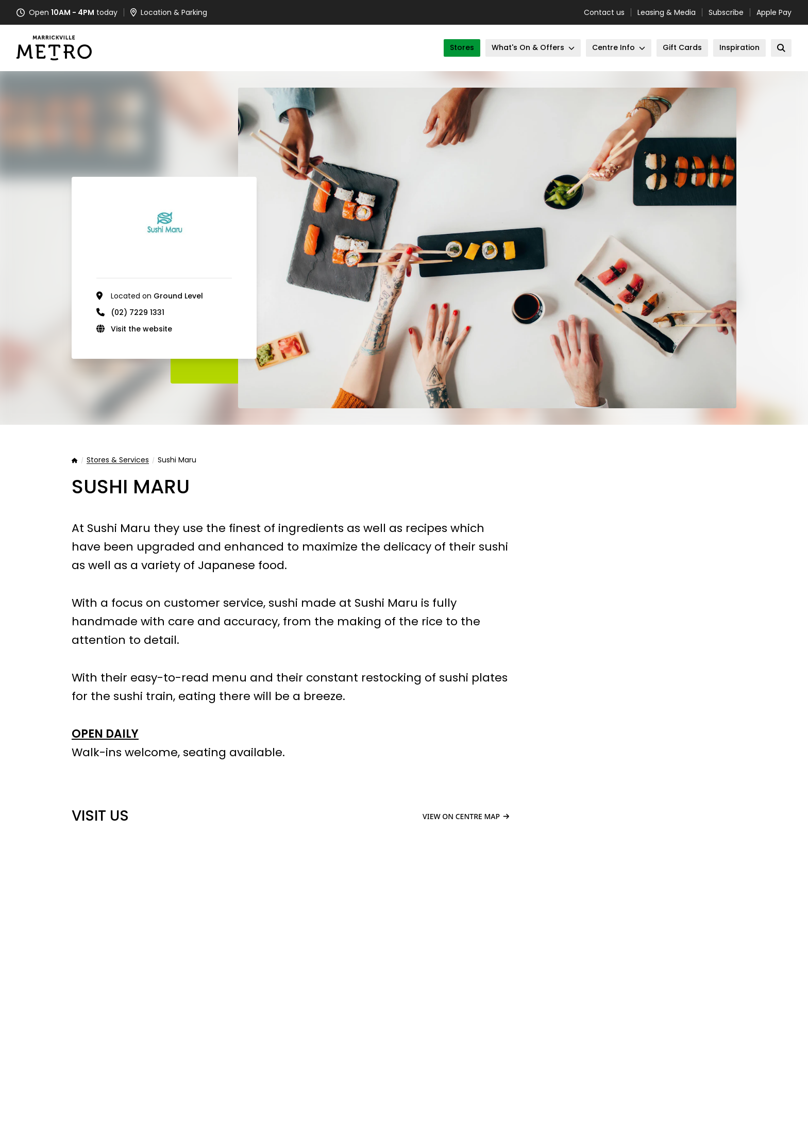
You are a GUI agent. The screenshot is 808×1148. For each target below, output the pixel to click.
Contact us (604, 12)
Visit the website (141, 329)
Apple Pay (774, 12)
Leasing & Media (666, 12)
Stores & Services (118, 460)
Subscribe (726, 12)
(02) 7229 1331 (137, 312)
